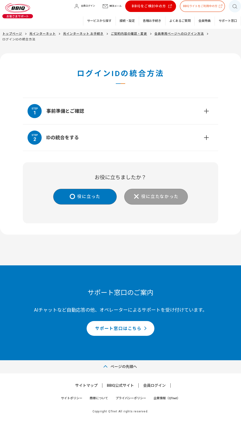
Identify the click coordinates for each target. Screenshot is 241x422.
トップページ (12, 33)
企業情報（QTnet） (166, 398)
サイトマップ (86, 385)
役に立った (88, 196)
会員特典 (204, 21)
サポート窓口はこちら (118, 328)
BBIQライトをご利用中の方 (200, 6)
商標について (99, 398)
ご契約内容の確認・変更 (129, 33)
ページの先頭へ (124, 366)
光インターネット (42, 33)
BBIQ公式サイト (120, 385)
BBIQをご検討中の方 (149, 6)
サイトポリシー (71, 398)
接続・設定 (127, 21)
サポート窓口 (228, 21)
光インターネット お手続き (83, 33)
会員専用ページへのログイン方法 (179, 33)
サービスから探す (99, 21)
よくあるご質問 (180, 21)
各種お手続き (152, 21)
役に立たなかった (159, 196)
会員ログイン (154, 385)
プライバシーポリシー (131, 398)
